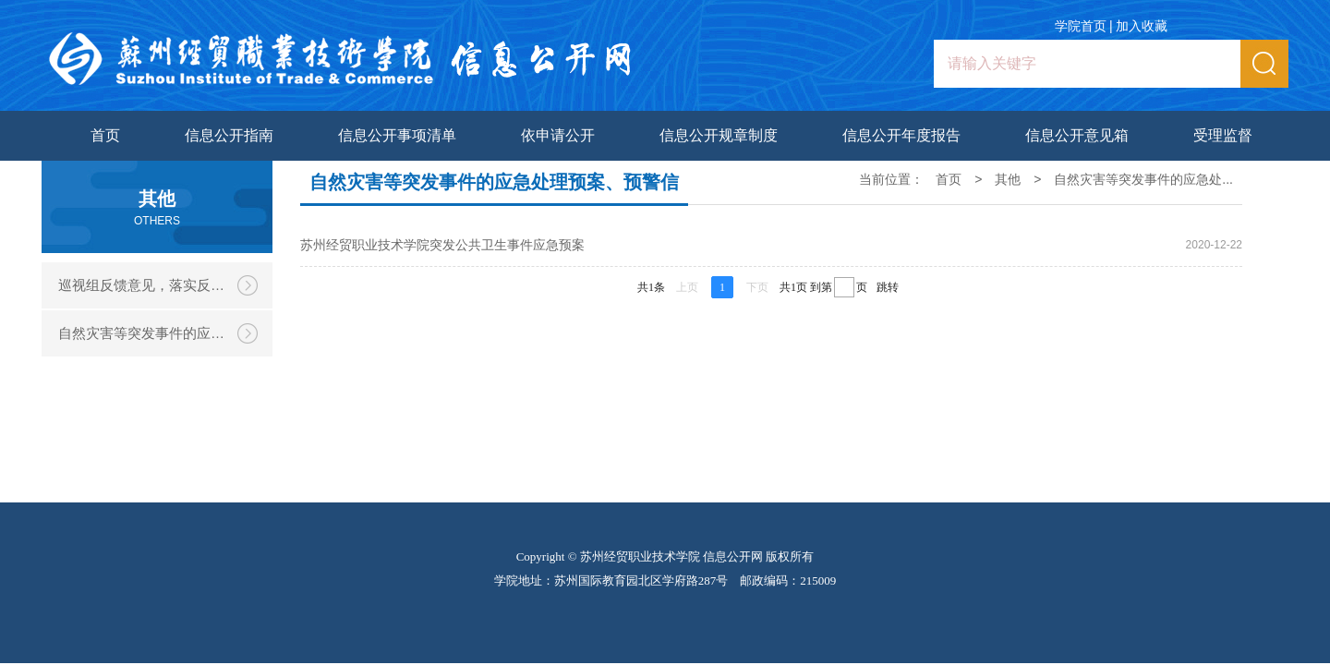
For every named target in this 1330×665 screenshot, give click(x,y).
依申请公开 (558, 135)
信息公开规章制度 (718, 135)
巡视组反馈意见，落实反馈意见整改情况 (165, 285)
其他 (1008, 179)
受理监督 (1222, 135)
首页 (105, 135)
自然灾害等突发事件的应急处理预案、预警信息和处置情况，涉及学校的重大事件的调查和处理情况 (165, 333)
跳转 (888, 287)
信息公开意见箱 (1077, 135)
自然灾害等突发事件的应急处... (1143, 179)
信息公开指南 (229, 135)
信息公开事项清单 (397, 135)
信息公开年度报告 (901, 135)
